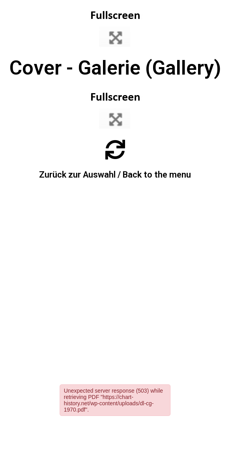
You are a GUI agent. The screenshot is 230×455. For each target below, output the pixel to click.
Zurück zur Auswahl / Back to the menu (115, 175)
